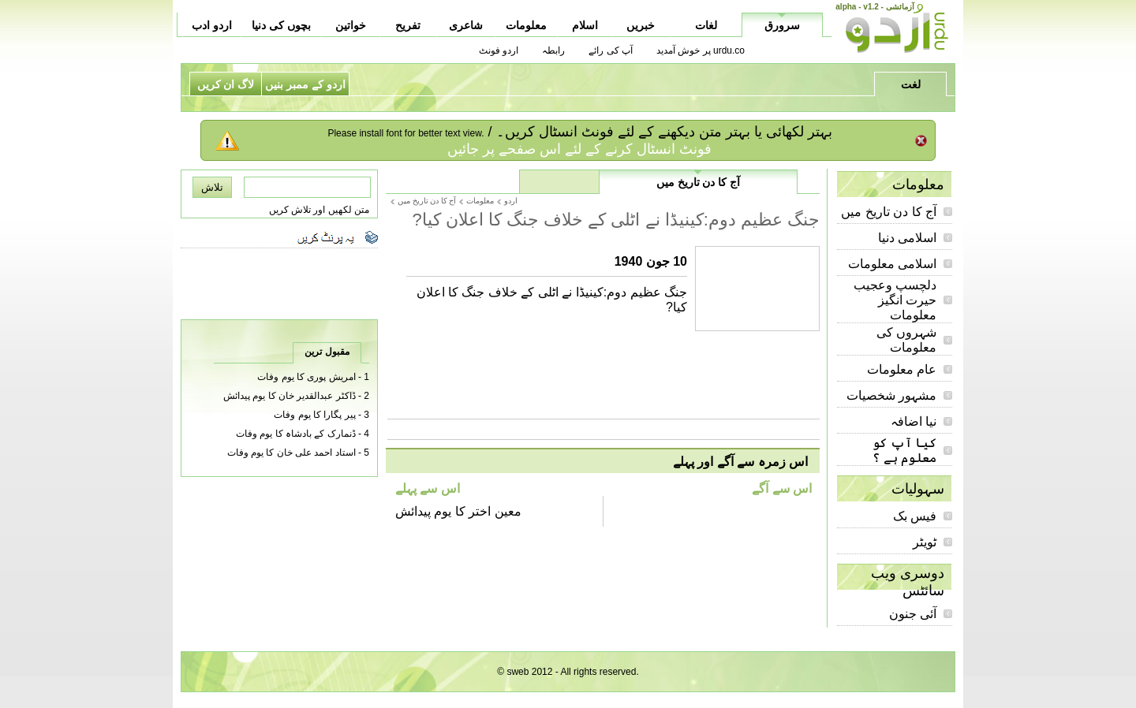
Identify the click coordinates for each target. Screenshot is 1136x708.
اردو (511, 200)
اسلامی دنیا (907, 237)
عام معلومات (901, 369)
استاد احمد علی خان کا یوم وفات (291, 452)
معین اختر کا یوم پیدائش (458, 511)
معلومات (480, 200)
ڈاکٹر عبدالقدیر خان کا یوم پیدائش (289, 395)
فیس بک (914, 516)
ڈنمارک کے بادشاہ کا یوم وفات (296, 433)
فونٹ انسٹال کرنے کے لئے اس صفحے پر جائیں (579, 149)
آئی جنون (912, 613)
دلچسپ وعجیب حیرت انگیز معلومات (895, 300)
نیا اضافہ (913, 421)
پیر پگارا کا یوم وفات (314, 414)
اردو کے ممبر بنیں (305, 84)
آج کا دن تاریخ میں (888, 211)
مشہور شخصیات (891, 395)
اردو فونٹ (498, 50)
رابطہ (553, 50)
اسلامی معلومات (892, 263)
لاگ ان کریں (226, 84)
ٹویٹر (924, 542)
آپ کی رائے (611, 50)
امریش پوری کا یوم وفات (306, 376)
